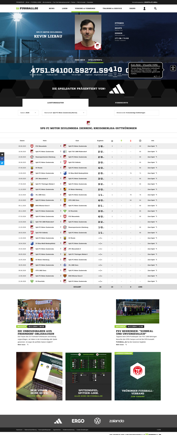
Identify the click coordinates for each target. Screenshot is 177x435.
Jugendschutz (57, 429)
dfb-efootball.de (47, 2)
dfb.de (27, 2)
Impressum (19, 429)
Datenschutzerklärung (30, 429)
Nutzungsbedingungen (44, 429)
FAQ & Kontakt (81, 2)
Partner (73, 2)
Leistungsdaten (55, 103)
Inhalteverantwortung (68, 429)
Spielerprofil (95, 60)
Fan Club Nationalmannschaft (61, 2)
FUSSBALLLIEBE (36, 2)
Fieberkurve (121, 103)
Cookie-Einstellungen (82, 429)
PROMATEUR (20, 2)
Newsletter (90, 2)
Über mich (80, 60)
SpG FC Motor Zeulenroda (49, 32)
